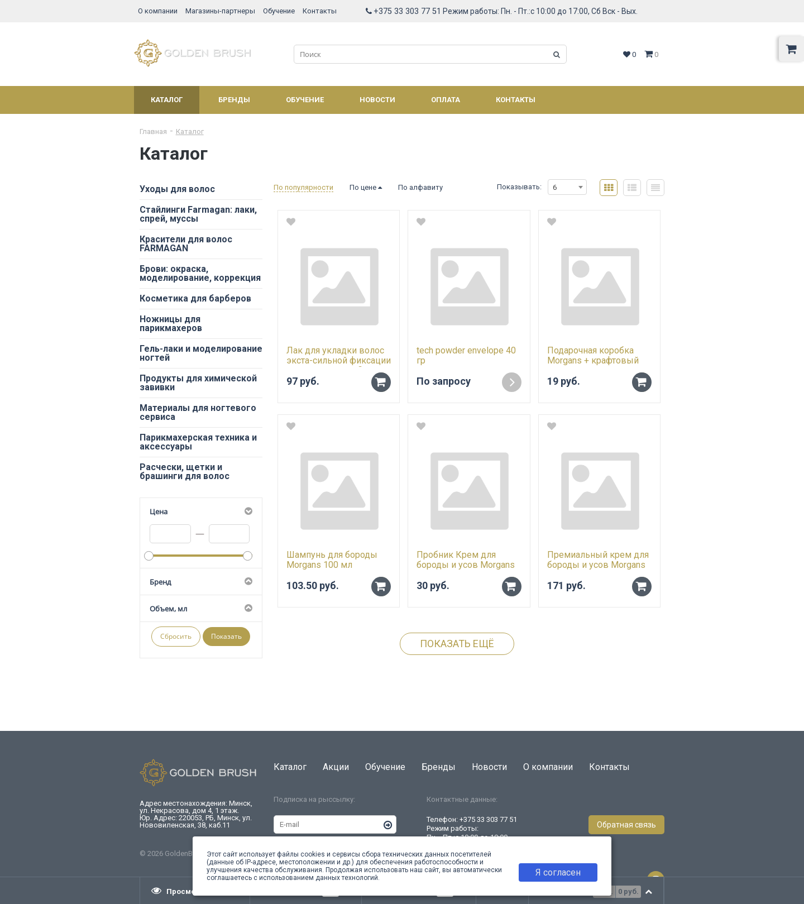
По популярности (303, 187)
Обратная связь (626, 824)
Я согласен (558, 872)
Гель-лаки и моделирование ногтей (201, 353)
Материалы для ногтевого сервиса (198, 412)
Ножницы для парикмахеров (171, 323)
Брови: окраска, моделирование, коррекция (200, 273)
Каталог (167, 99)
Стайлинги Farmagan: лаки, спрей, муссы (198, 214)
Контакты (320, 11)
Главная (153, 131)
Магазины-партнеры (220, 11)
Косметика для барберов (195, 298)
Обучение (279, 11)
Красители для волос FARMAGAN (186, 243)
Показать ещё (457, 643)
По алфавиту (420, 187)
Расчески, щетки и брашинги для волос (184, 471)
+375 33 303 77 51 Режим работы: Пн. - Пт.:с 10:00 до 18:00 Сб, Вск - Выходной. (472, 832)
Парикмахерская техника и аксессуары (198, 442)
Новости (377, 99)
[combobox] (567, 187)
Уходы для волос (177, 189)
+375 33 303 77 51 (407, 11)
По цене (366, 187)
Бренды (234, 99)
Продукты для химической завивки (198, 383)
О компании (158, 11)
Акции (336, 767)
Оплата (445, 99)
